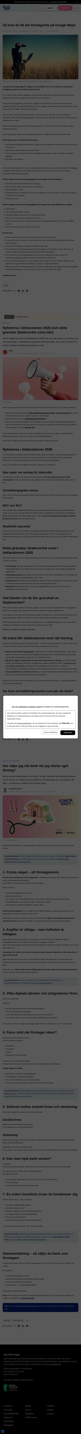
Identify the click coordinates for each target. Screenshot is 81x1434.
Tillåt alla (68, 733)
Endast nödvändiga (51, 732)
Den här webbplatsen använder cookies (26, 707)
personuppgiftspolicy (24, 723)
